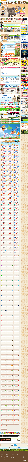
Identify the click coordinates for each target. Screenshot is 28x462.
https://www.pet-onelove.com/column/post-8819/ (6, 82)
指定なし (8, 46)
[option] (14, 10)
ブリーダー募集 (13, 457)
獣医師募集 (23, 457)
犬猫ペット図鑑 (2, 456)
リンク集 (26, 460)
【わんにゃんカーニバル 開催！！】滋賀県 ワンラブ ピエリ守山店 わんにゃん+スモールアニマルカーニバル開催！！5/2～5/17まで (10, 73)
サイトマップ (19, 460)
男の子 (10, 46)
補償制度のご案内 (7, 456)
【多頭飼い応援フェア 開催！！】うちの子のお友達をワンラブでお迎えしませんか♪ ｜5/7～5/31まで (10, 77)
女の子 (11, 46)
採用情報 (23, 456)
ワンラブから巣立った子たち (3, 457)
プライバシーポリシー (23, 460)
